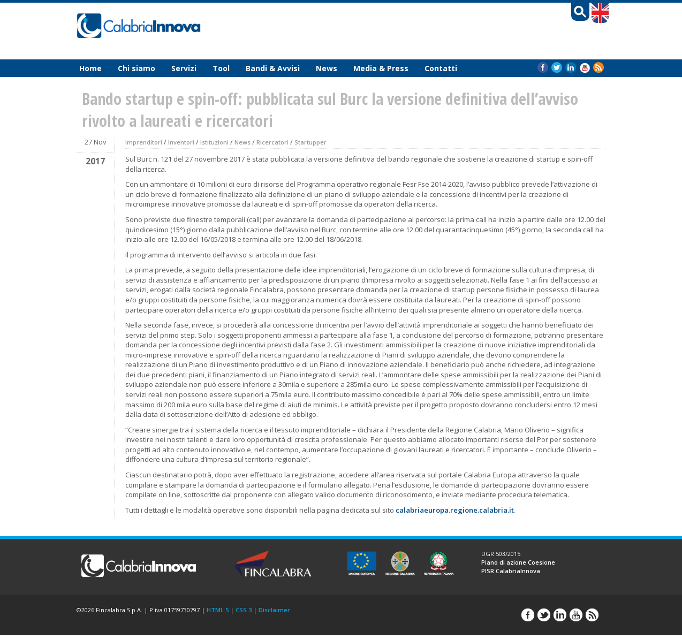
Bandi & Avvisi (273, 68)
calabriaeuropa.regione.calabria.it (455, 510)
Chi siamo (136, 68)
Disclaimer (274, 610)
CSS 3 (244, 610)
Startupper (310, 142)
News (326, 68)
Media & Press (380, 68)
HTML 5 (218, 610)
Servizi (183, 68)
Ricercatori (272, 142)
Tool (221, 68)
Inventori (181, 142)
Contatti (441, 68)
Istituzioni (214, 142)
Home (90, 68)
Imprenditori (143, 142)
